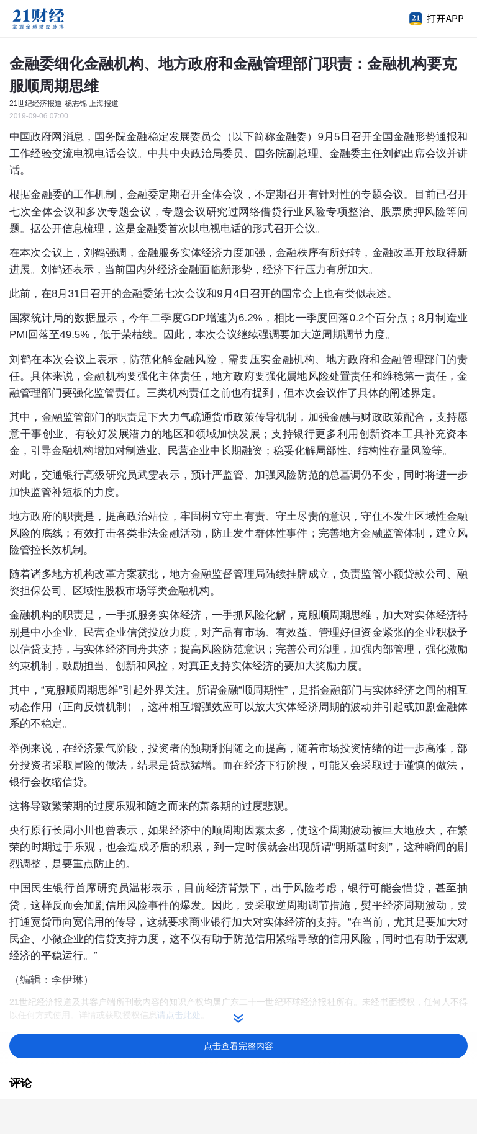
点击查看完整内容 (238, 1046)
